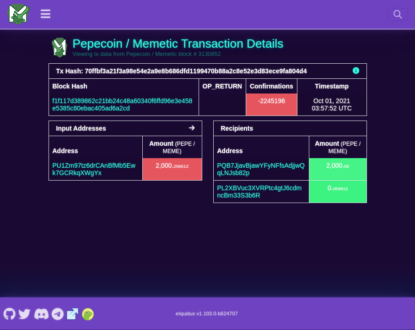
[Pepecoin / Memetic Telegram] (58, 313)
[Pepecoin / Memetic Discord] (41, 313)
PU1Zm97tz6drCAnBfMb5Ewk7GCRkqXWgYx (94, 169)
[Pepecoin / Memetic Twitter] (25, 313)
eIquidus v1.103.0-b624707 (207, 313)
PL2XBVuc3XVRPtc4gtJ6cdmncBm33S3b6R (259, 191)
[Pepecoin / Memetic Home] (18, 14)
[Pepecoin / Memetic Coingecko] (88, 313)
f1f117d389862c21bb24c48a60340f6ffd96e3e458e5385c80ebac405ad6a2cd (123, 104)
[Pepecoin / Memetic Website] (73, 313)
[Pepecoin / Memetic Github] (9, 313)
